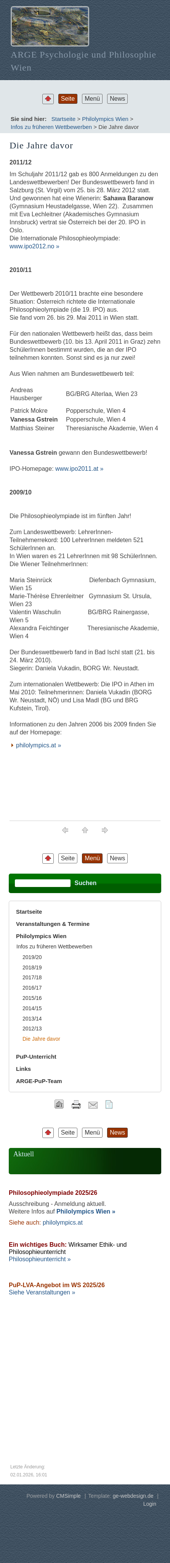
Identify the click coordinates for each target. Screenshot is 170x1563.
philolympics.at (63, 1222)
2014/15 (32, 1008)
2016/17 (32, 988)
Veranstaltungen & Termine (53, 924)
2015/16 (32, 998)
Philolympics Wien (105, 119)
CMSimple (68, 1496)
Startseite (63, 119)
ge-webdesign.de (133, 1496)
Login (149, 1504)
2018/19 (32, 967)
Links (23, 1069)
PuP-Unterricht (36, 1056)
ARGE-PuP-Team (39, 1081)
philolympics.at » (38, 745)
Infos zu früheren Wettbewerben (51, 127)
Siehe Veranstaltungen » (42, 1292)
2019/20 (32, 957)
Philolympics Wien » (85, 1211)
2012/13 (32, 1028)
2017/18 (32, 977)
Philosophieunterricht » (40, 1259)
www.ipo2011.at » (79, 468)
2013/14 (32, 1019)
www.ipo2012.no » (34, 246)
